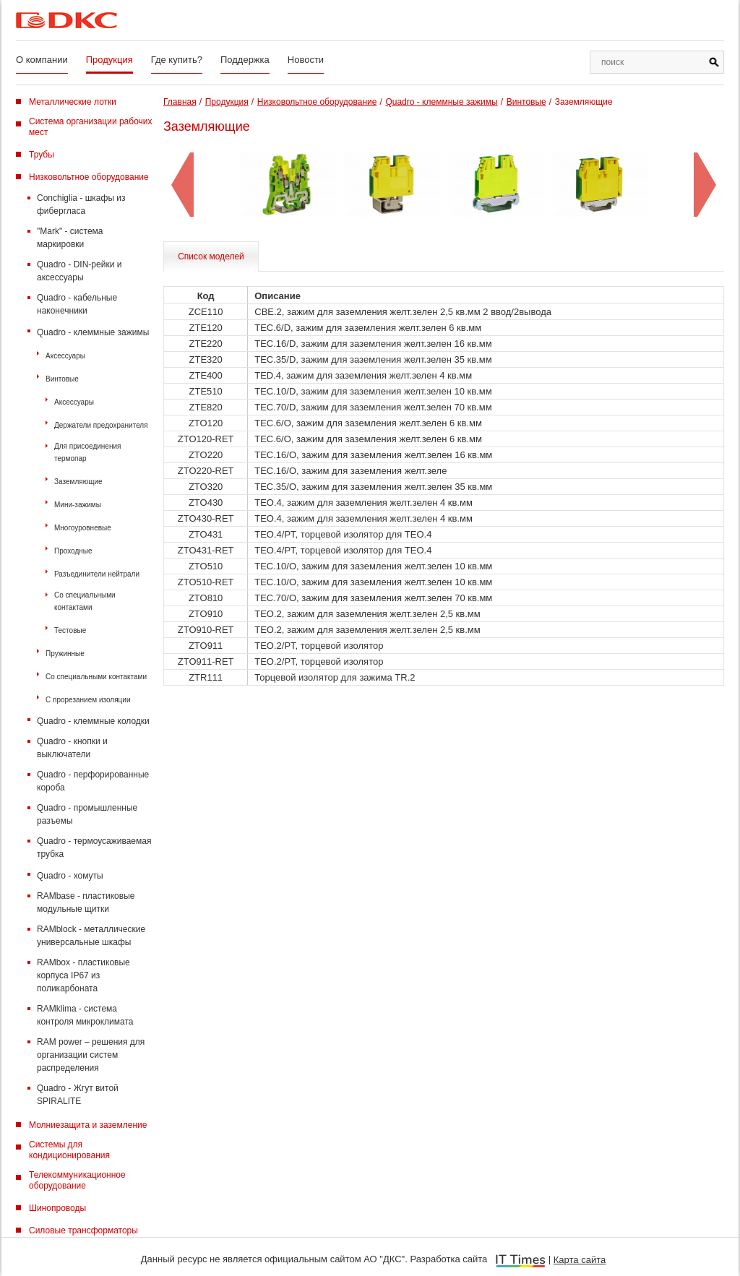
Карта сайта (580, 1259)
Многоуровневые (82, 528)
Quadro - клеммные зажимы (93, 332)
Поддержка (245, 59)
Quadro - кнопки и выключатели (72, 747)
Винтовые (62, 379)
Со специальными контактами (85, 601)
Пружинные (65, 654)
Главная (180, 102)
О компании (42, 59)
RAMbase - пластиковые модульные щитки (85, 902)
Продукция (109, 59)
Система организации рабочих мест (90, 126)
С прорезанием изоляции (88, 700)
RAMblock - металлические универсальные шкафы (91, 935)
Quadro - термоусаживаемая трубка (94, 847)
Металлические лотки (72, 102)
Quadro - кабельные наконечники (77, 304)
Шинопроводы (57, 1208)
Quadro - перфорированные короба (93, 781)
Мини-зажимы (77, 505)
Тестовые (70, 630)
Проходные (73, 551)
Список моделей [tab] (211, 256)
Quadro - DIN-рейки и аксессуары (79, 271)
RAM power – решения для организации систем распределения (91, 1055)
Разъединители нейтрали (96, 574)
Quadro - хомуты (70, 876)
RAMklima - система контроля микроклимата (85, 1015)
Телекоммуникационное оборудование (77, 1180)
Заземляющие (78, 482)
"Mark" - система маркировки (70, 237)
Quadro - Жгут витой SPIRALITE (78, 1094)
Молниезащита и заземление (88, 1125)
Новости (306, 59)
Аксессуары (65, 356)
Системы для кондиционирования (69, 1149)
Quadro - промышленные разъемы (87, 814)
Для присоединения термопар (87, 452)
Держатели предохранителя (101, 425)
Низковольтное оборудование (89, 177)
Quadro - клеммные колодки (93, 721)
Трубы (41, 155)
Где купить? (176, 59)
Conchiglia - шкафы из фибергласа (81, 204)
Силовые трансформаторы (83, 1230)
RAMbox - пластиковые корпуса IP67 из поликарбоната (83, 975)
